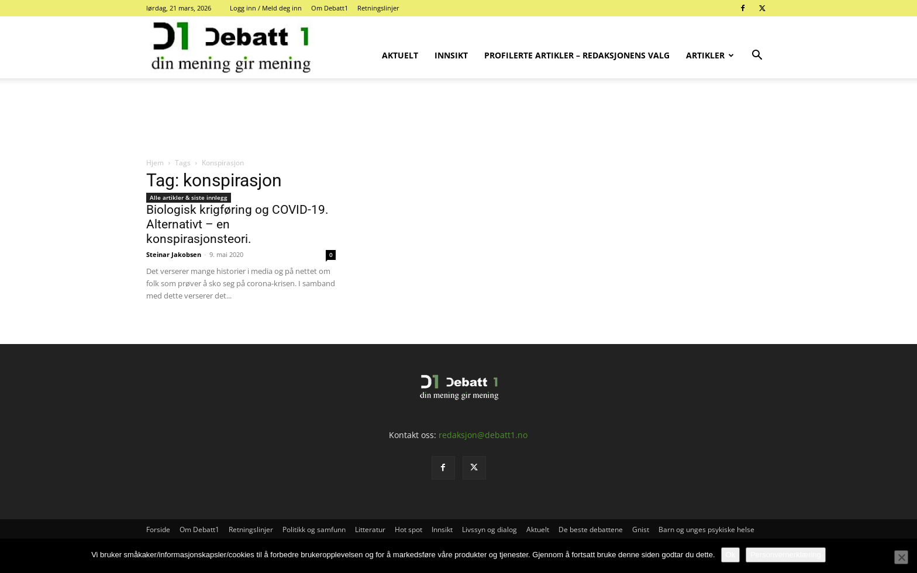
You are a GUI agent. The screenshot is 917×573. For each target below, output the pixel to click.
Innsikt (451, 55)
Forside (158, 529)
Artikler (710, 55)
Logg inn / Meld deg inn (266, 8)
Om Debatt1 (329, 8)
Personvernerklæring (785, 554)
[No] (901, 557)
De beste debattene (591, 529)
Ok (731, 554)
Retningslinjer (378, 8)
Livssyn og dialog (489, 529)
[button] (757, 56)
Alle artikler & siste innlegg (188, 197)
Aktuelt (400, 55)
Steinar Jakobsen (173, 254)
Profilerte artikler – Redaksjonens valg (577, 55)
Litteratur (370, 529)
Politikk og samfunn (314, 529)
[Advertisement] (458, 118)
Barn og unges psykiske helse (706, 529)
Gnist (640, 529)
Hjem (155, 163)
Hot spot (408, 529)
